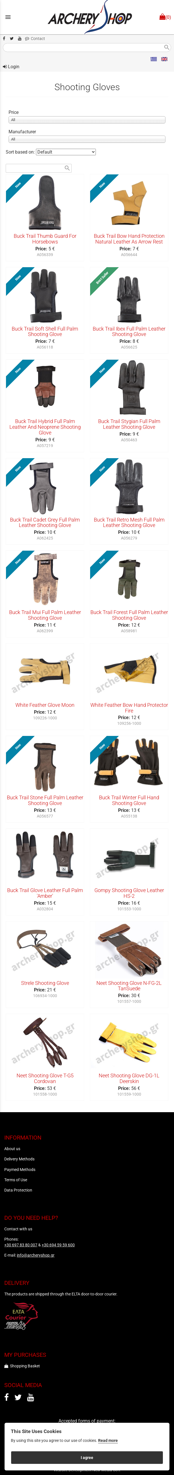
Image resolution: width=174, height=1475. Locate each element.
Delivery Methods (19, 1159)
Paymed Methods (19, 1169)
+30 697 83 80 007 (20, 1245)
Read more (108, 1440)
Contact (35, 38)
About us (12, 1148)
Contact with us (18, 1229)
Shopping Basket (22, 1366)
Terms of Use (15, 1180)
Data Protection (18, 1190)
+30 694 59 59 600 (58, 1245)
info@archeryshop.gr (35, 1255)
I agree (87, 1457)
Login (11, 66)
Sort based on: (21, 152)
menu (8, 17)
